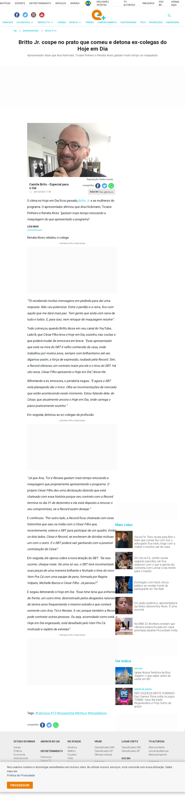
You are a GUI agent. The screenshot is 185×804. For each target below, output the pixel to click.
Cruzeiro (72, 754)
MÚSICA (73, 22)
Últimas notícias (103, 754)
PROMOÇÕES (156, 22)
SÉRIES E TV (44, 22)
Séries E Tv (50, 31)
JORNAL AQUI (175, 3)
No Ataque (74, 741)
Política (18, 751)
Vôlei (70, 758)
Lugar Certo (130, 741)
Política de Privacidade (21, 775)
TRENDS (89, 22)
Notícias (5, 3)
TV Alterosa (129, 3)
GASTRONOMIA (128, 22)
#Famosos (42, 713)
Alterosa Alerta (156, 747)
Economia (19, 754)
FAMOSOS (8, 22)
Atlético (72, 751)
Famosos (46, 757)
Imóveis (75, 3)
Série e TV (46, 760)
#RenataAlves (97, 713)
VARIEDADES (172, 22)
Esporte (20, 3)
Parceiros (148, 3)
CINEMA (61, 22)
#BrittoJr (81, 713)
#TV (54, 713)
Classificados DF (104, 751)
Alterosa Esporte (158, 754)
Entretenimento (40, 3)
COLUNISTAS (23, 22)
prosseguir (19, 785)
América (72, 747)
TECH (143, 22)
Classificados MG (131, 747)
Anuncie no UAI (50, 741)
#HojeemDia (65, 713)
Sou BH (161, 3)
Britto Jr (83, 200)
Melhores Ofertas (103, 3)
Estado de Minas (24, 741)
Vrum (98, 741)
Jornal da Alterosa (158, 751)
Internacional (21, 758)
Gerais (17, 747)
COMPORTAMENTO (107, 22)
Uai (15, 31)
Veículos (60, 3)
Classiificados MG (104, 747)
